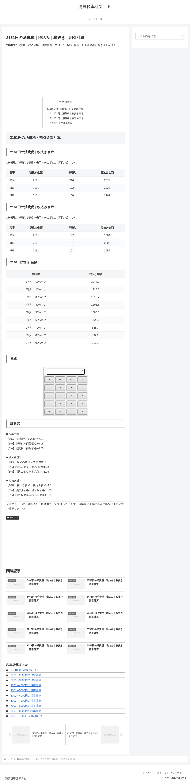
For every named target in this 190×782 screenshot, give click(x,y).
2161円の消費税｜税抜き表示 (68, 113)
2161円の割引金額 (62, 123)
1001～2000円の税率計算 (26, 675)
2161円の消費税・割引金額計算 (66, 108)
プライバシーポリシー (175, 773)
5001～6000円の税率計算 (26, 695)
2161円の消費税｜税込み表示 (68, 118)
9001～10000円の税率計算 (27, 716)
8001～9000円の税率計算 (26, 710)
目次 (61, 101)
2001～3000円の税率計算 (26, 680)
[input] (160, 36)
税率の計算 (12, 517)
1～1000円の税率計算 (24, 670)
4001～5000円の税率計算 (26, 690)
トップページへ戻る (152, 773)
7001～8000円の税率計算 (26, 705)
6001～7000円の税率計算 (26, 700)
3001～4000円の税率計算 (26, 685)
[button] (182, 36)
